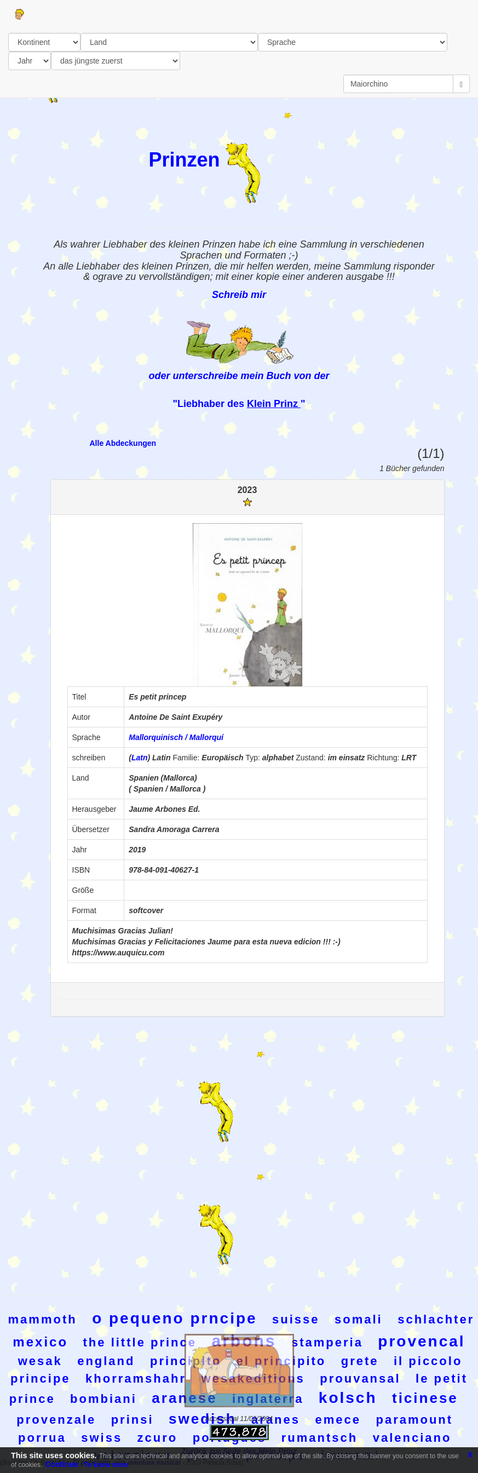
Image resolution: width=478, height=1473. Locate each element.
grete (360, 1361)
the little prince (140, 1342)
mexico (40, 1341)
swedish (203, 1419)
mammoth (42, 1319)
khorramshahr (135, 1378)
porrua (42, 1438)
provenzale (56, 1419)
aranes (275, 1419)
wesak (40, 1361)
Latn (139, 757)
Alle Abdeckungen (123, 443)
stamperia (327, 1342)
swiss (101, 1438)
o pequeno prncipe (174, 1318)
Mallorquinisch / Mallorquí (176, 737)
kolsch (348, 1397)
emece (338, 1419)
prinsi (132, 1419)
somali (359, 1319)
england (106, 1361)
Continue (61, 1464)
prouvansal (360, 1378)
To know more (106, 1465)
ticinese (425, 1398)
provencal (421, 1341)
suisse (296, 1319)
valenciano (412, 1438)
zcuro (157, 1438)
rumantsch (319, 1438)
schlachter (436, 1319)
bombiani (103, 1399)
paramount (414, 1419)
